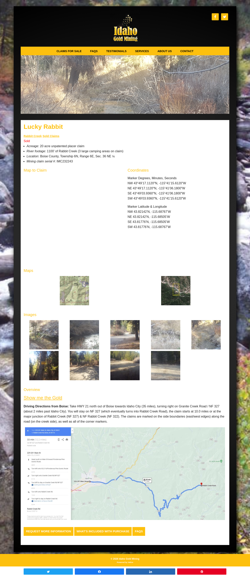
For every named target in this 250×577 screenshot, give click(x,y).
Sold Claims (53, 136)
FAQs (145, 531)
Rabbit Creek (33, 136)
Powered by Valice (125, 563)
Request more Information (50, 531)
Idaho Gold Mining (125, 28)
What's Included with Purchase (107, 531)
